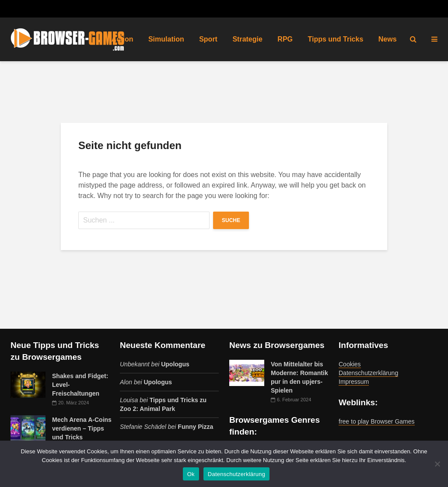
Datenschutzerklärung (368, 372)
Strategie (247, 39)
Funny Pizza (195, 426)
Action (122, 39)
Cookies (350, 364)
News (387, 39)
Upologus (175, 364)
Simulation (166, 39)
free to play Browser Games (377, 421)
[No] (437, 463)
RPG (285, 39)
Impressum (354, 381)
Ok (191, 474)
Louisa (129, 400)
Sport (208, 39)
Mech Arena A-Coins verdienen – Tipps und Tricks (82, 428)
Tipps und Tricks (335, 39)
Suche (231, 220)
